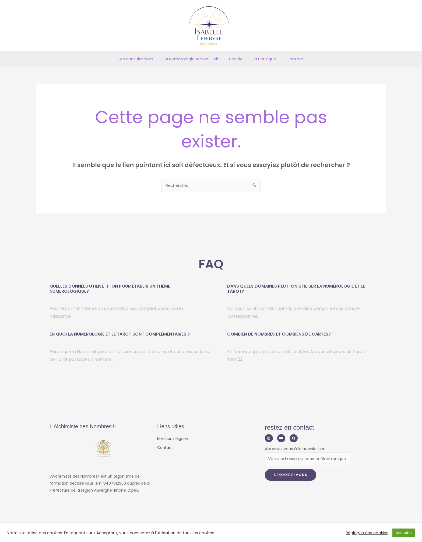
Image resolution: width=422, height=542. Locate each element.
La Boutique (262, 59)
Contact (291, 59)
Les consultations (139, 59)
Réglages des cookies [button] (367, 532)
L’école (236, 59)
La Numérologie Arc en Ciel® (193, 59)
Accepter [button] (404, 532)
